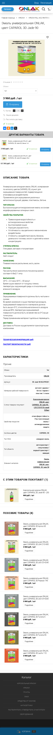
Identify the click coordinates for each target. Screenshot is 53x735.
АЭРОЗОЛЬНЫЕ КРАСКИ (26, 683)
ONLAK (46, 376)
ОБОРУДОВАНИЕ (26, 714)
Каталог (7, 9)
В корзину (12, 104)
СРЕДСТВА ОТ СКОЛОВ (26, 701)
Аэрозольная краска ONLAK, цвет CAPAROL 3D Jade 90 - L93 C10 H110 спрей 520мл (40, 404)
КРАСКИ (26, 688)
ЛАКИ (26, 697)
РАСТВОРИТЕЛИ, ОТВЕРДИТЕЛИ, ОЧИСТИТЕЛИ (26, 710)
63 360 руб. (7, 163)
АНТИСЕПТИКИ (26, 705)
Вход (36, 3)
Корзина (26, 731)
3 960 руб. (7, 148)
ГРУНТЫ (26, 692)
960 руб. (28, 495)
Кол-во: (8, 110)
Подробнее (29, 499)
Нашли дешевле (10, 115)
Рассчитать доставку (12, 119)
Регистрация (46, 3)
